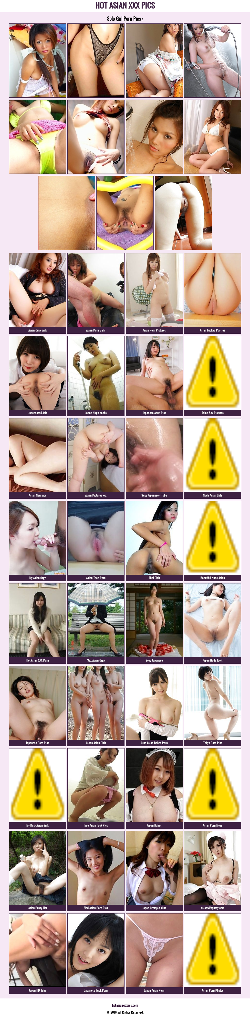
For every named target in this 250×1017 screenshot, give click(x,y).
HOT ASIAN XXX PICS (125, 6)
